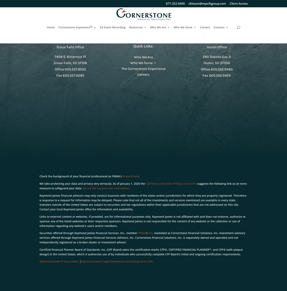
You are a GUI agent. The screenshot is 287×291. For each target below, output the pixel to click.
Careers (205, 27)
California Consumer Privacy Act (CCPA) (171, 183)
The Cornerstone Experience (143, 69)
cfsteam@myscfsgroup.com (207, 3)
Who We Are (158, 27)
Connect (219, 27)
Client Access (239, 3)
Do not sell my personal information (106, 188)
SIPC (150, 233)
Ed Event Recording (112, 27)
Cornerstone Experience (75, 27)
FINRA (142, 233)
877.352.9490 (175, 3)
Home (51, 27)
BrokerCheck (131, 176)
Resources (136, 27)
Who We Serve (183, 27)
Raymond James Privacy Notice (59, 261)
